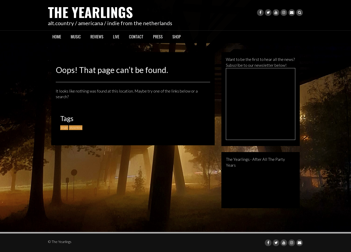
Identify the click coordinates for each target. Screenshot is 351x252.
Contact (136, 37)
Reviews (96, 37)
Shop (176, 37)
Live (116, 37)
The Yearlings (90, 12)
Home (56, 37)
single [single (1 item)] (64, 127)
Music (76, 37)
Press (158, 37)
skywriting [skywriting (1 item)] (76, 127)
